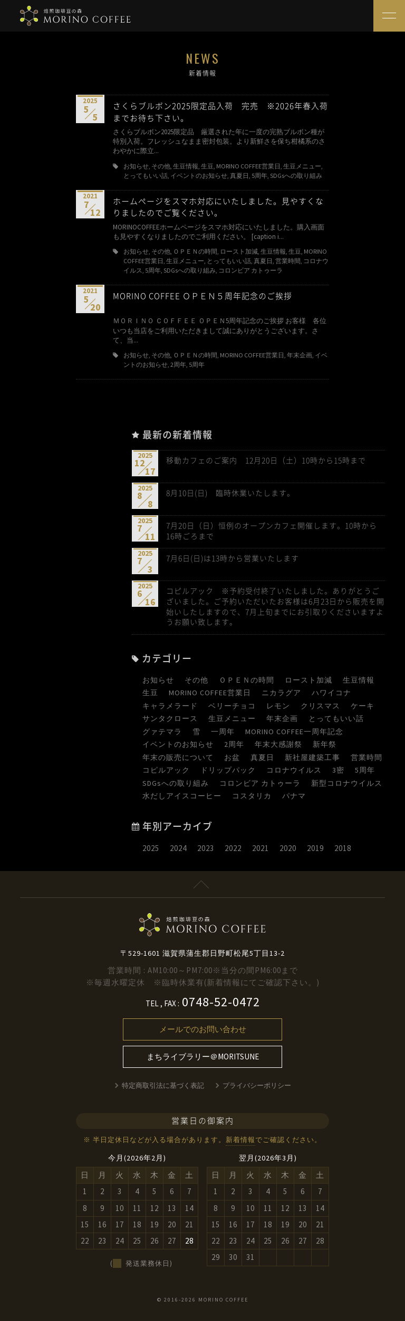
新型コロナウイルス (346, 783)
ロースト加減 (308, 680)
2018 (342, 848)
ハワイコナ (331, 692)
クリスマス (320, 705)
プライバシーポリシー (257, 1085)
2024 (178, 848)
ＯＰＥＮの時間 (246, 680)
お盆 (232, 757)
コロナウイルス (294, 770)
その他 (196, 680)
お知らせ (158, 680)
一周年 (223, 731)
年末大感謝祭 (278, 744)
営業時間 (366, 757)
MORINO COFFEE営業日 (210, 692)
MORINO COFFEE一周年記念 (294, 731)
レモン (278, 705)
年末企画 (282, 718)
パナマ (294, 795)
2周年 (234, 744)
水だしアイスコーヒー (181, 795)
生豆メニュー (232, 718)
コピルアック (166, 770)
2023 (205, 848)
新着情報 (240, 1139)
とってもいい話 (336, 718)
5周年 (365, 770)
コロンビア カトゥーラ (260, 783)
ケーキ (362, 705)
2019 (315, 848)
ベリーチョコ (232, 705)
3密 (338, 770)
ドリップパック (228, 770)
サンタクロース (170, 718)
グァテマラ (162, 731)
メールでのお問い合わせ (202, 1029)
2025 (150, 848)
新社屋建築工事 (312, 757)
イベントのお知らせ (178, 744)
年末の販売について (178, 757)
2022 (233, 848)
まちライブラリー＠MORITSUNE (203, 1057)
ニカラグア (281, 692)
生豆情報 (358, 680)
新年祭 (324, 744)
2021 (260, 848)
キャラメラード (170, 705)
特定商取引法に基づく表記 (163, 1085)
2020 (287, 848)
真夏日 (262, 757)
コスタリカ (252, 795)
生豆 (150, 692)
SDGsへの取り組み (175, 783)
